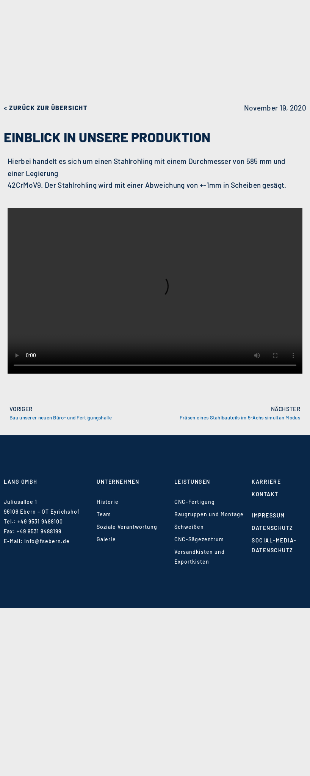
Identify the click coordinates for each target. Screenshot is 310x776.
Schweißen (189, 527)
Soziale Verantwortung (127, 527)
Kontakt (265, 494)
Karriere (266, 481)
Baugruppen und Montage (209, 514)
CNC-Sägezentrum (199, 539)
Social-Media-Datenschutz (274, 545)
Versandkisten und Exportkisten (199, 556)
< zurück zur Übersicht (45, 107)
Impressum (268, 515)
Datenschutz (272, 528)
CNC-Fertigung (194, 502)
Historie (108, 502)
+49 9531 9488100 (40, 521)
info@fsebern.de (47, 541)
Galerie (106, 539)
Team (104, 514)
